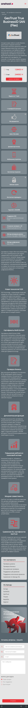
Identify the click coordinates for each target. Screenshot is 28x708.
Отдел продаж (7, 679)
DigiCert (5, 602)
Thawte (5, 597)
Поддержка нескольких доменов (13, 574)
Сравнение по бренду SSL (11, 577)
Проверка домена (9, 564)
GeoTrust (6, 594)
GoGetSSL (6, 591)
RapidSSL (6, 599)
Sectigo (5, 589)
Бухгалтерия (6, 684)
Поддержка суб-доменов (11, 572)
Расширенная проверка (11, 569)
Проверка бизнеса (9, 566)
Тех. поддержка (7, 682)
